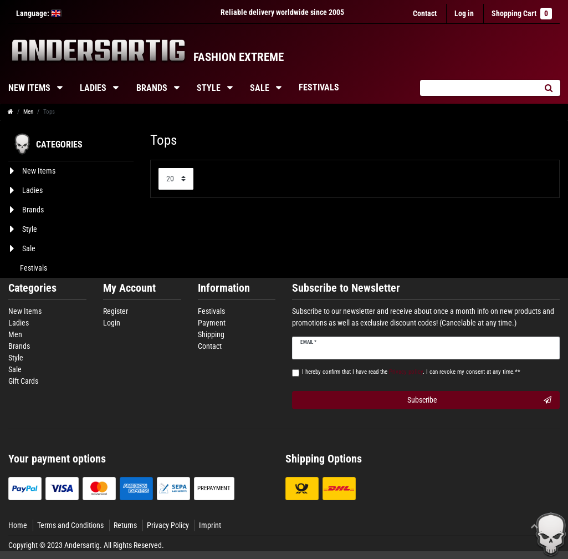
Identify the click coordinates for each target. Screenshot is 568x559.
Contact (425, 13)
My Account (129, 288)
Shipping (211, 334)
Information (224, 288)
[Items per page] (175, 179)
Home (17, 525)
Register (115, 311)
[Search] (548, 88)
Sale (261, 88)
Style (210, 88)
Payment (212, 322)
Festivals (319, 87)
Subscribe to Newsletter (346, 288)
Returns (125, 525)
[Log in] (464, 13)
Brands (153, 88)
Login (111, 322)
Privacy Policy (168, 525)
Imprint (210, 525)
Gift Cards (23, 381)
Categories (32, 288)
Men (28, 111)
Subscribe (479, 400)
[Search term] (478, 88)
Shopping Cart (522, 13)
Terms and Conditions (70, 525)
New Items (25, 311)
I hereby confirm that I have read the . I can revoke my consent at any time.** (411, 371)
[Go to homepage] (10, 111)
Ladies (94, 88)
